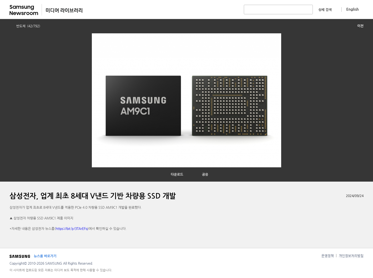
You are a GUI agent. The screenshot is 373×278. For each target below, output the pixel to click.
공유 (205, 174)
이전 (360, 26)
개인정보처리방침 (351, 256)
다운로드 (177, 174)
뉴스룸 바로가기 (45, 256)
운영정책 (327, 256)
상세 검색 (325, 9)
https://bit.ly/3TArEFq (72, 228)
